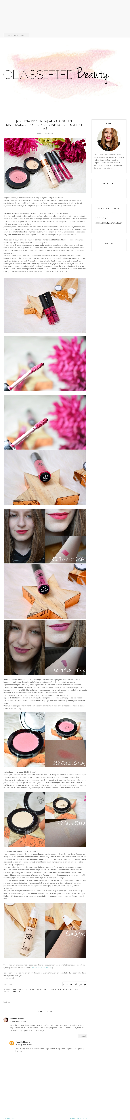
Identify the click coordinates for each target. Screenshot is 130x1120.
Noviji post (11, 1118)
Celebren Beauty (17, 1019)
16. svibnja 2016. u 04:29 (18, 1021)
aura (13, 989)
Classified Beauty (22, 1042)
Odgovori (82, 1036)
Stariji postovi (77, 1118)
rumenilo (62, 989)
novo (32, 989)
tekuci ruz (17, 991)
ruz (70, 989)
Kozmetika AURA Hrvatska (42, 967)
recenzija (41, 989)
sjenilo (77, 989)
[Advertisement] (65, 16)
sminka (7, 991)
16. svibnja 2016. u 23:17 (23, 1045)
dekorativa (23, 989)
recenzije (52, 989)
